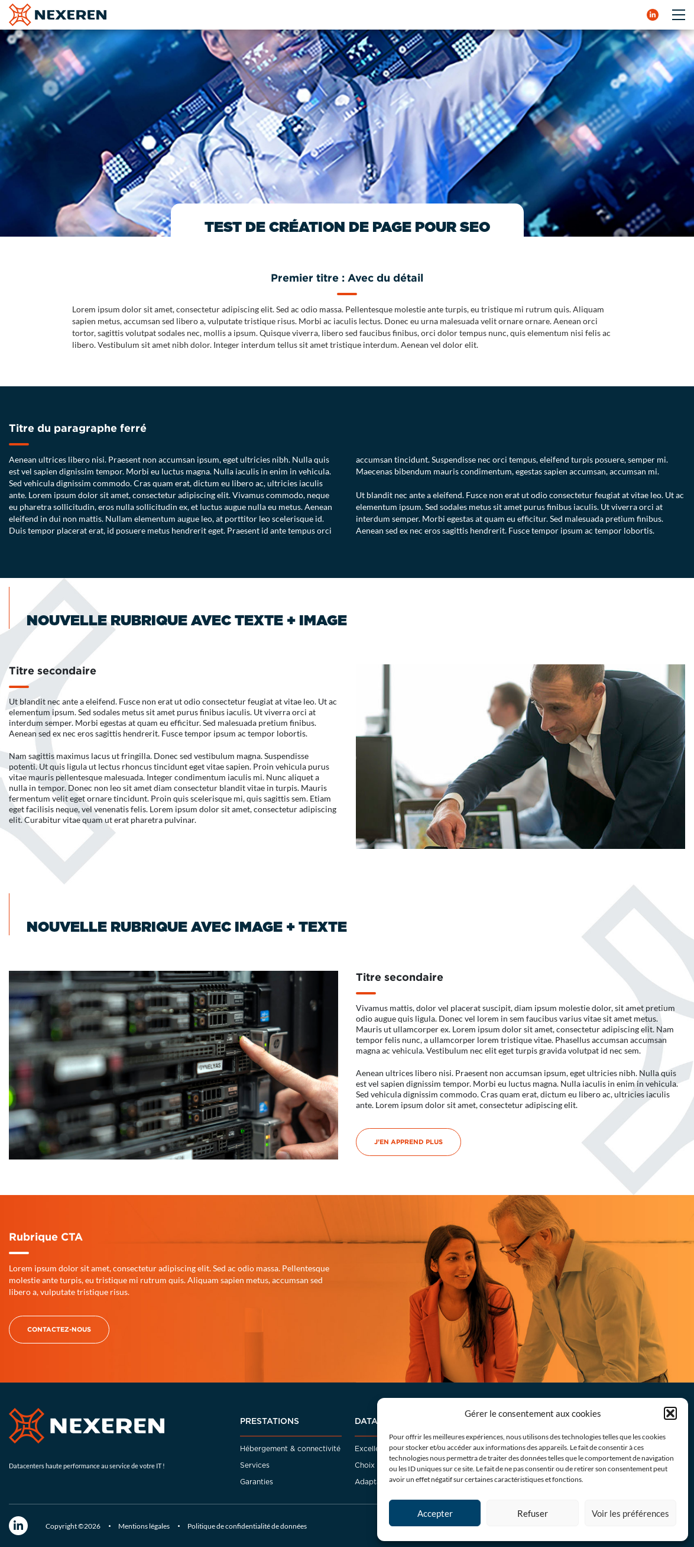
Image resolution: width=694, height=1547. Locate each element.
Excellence (373, 1448)
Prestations (269, 1421)
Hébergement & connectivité (290, 1448)
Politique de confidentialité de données (247, 1526)
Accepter (435, 1513)
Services (255, 1465)
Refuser (532, 1513)
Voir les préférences (630, 1513)
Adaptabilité (376, 1481)
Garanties (256, 1481)
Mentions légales (144, 1526)
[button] (670, 1413)
